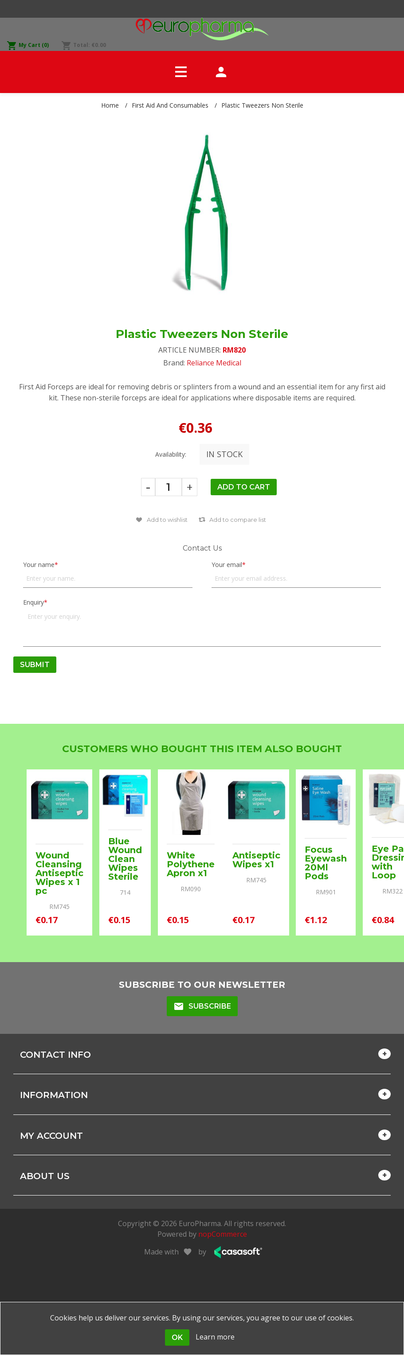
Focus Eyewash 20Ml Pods (326, 863)
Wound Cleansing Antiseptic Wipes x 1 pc (59, 873)
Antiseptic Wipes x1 (256, 860)
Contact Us (202, 548)
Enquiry (33, 602)
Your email (227, 564)
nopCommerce (222, 1234)
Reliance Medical (214, 363)
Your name (39, 564)
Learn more (215, 1337)
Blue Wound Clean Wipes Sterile (125, 859)
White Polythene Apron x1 (191, 864)
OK (177, 1337)
